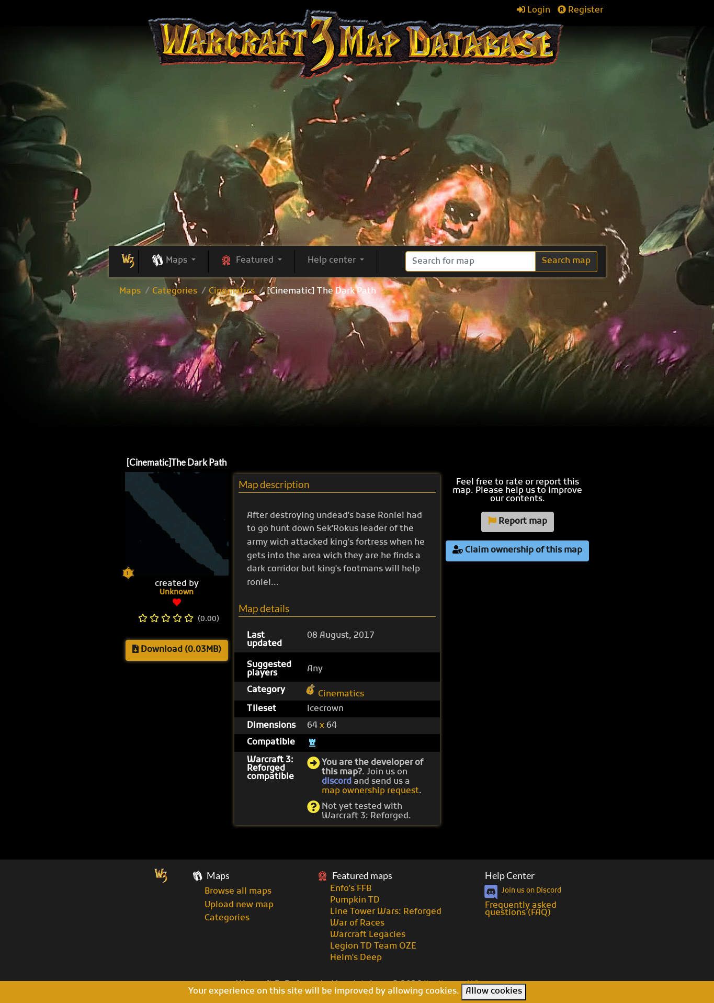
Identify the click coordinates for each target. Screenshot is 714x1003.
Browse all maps (238, 891)
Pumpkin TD (355, 900)
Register (580, 10)
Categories (174, 291)
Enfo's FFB (350, 889)
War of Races (357, 923)
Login (533, 10)
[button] (173, 261)
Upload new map (239, 905)
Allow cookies (494, 991)
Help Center (510, 875)
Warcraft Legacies (367, 935)
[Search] (470, 261)
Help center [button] (333, 260)
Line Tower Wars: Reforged (385, 912)
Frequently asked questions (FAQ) (521, 909)
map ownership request (370, 791)
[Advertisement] (357, 374)
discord (337, 781)
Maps (130, 291)
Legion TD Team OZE (373, 946)
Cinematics (232, 291)
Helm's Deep (356, 958)
